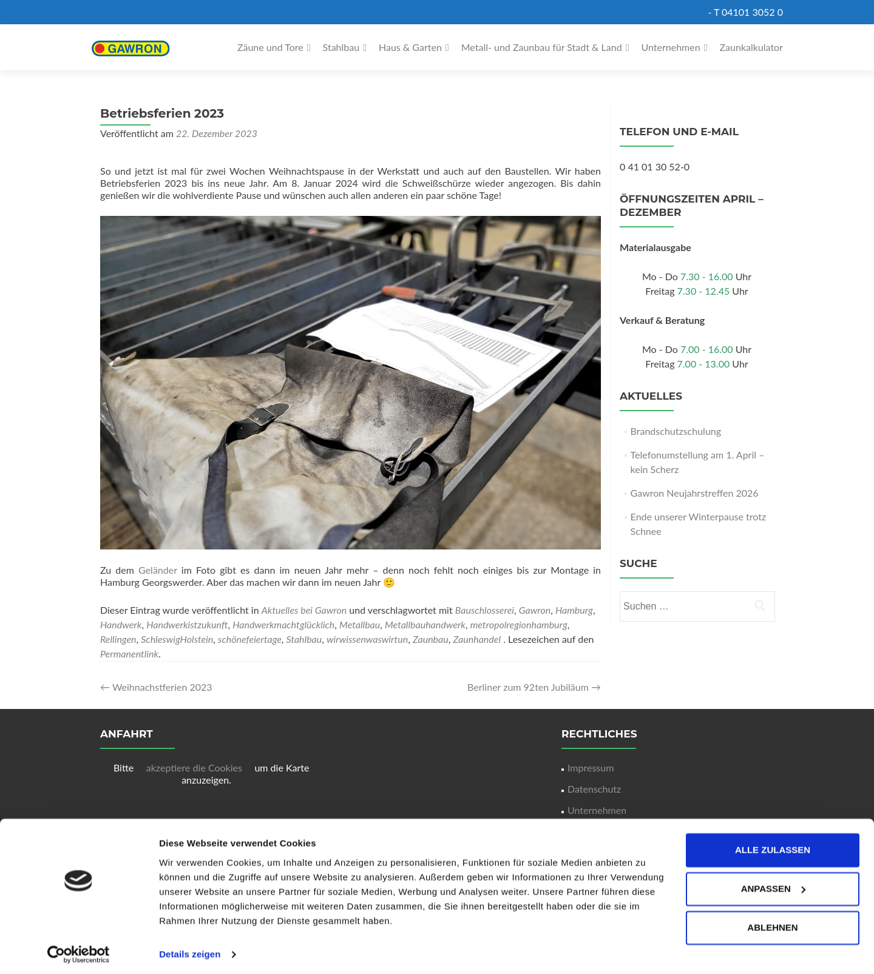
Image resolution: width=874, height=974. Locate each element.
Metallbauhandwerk (425, 624)
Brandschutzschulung (676, 431)
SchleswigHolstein (177, 639)
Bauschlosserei (484, 610)
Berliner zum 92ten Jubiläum (534, 687)
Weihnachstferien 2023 (156, 687)
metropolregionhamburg (518, 624)
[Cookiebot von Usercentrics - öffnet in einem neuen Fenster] (78, 950)
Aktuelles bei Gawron (304, 610)
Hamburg (574, 610)
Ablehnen (772, 923)
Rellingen (118, 639)
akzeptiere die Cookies (195, 767)
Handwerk (120, 624)
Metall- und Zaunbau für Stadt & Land (541, 47)
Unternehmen (671, 47)
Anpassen (773, 884)
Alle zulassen (772, 846)
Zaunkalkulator (752, 47)
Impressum (590, 767)
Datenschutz (594, 788)
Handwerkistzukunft (187, 624)
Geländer (159, 570)
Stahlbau (341, 47)
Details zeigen (189, 950)
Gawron (535, 610)
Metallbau (359, 624)
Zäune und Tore (270, 47)
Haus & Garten (410, 47)
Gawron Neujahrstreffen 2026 (695, 493)
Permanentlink (129, 653)
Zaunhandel (477, 639)
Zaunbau (431, 639)
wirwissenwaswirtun (367, 639)
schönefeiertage (250, 639)
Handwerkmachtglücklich (283, 624)
